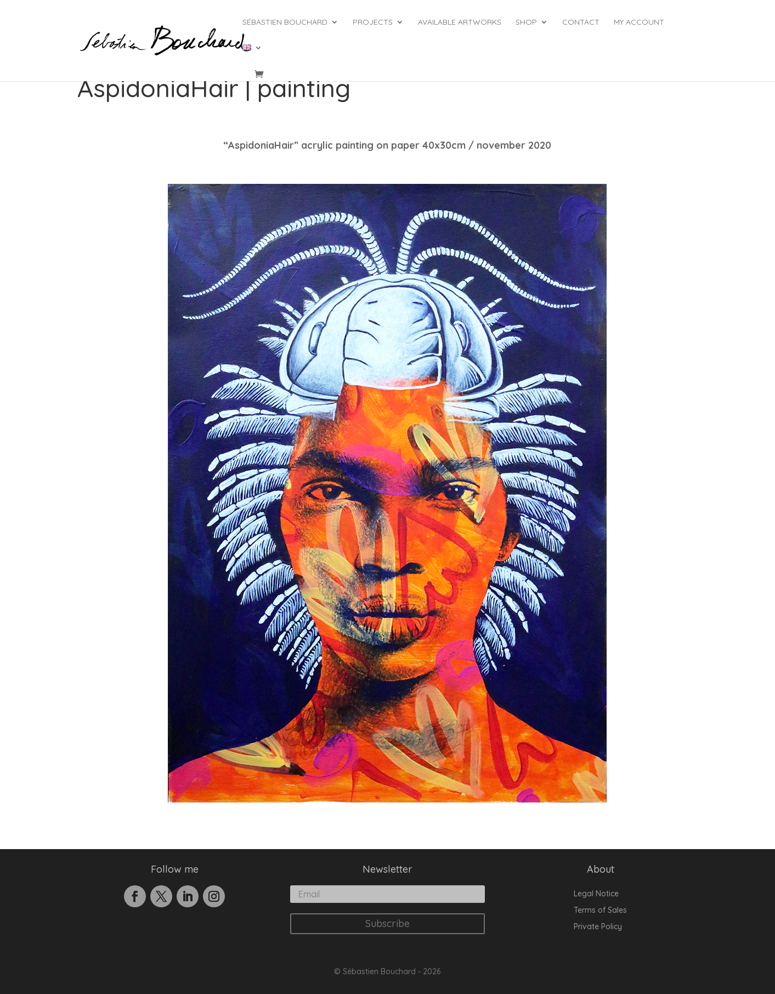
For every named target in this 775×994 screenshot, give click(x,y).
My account (639, 22)
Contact (580, 22)
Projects (373, 22)
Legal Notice (596, 894)
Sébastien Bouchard (284, 22)
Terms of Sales (600, 910)
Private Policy (598, 927)
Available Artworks (459, 22)
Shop (526, 22)
